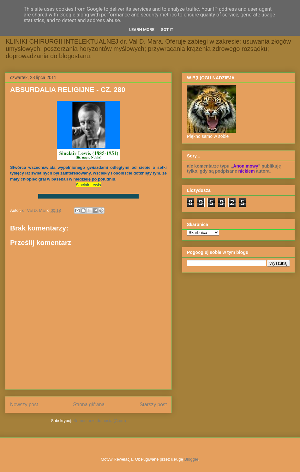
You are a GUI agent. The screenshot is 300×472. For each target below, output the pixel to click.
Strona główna (89, 404)
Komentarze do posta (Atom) (100, 420)
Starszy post (153, 404)
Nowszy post (24, 404)
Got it (167, 29)
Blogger (191, 459)
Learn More (141, 29)
